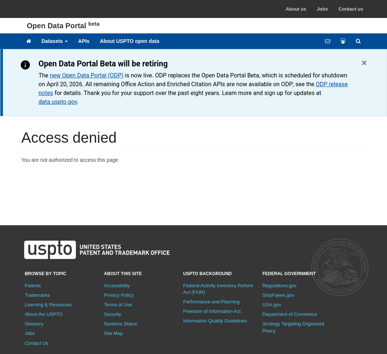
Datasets (54, 41)
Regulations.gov (279, 285)
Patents (33, 285)
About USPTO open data (129, 41)
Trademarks (37, 295)
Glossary (34, 323)
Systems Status (120, 323)
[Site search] (358, 41)
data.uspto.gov (57, 101)
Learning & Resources (48, 304)
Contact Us (36, 343)
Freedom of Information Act (212, 311)
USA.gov (271, 304)
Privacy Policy (119, 295)
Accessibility (117, 285)
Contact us (351, 9)
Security (112, 314)
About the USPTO (44, 314)
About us (295, 9)
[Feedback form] (327, 41)
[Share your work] (343, 41)
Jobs (322, 9)
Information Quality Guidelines (215, 321)
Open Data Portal (63, 26)
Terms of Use (118, 304)
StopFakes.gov (278, 295)
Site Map (113, 333)
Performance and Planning (211, 301)
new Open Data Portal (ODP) (87, 75)
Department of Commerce (289, 314)
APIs (83, 41)
